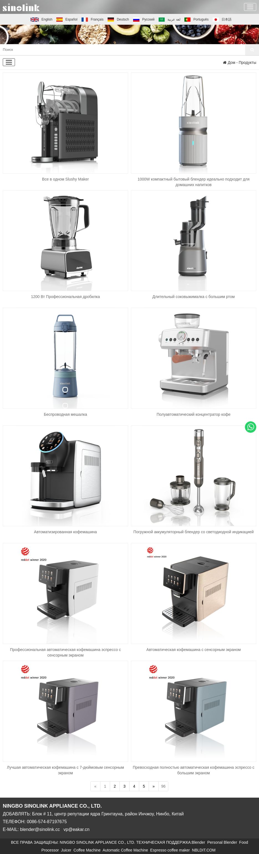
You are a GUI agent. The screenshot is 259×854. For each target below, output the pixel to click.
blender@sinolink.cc (40, 829)
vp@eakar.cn (77, 829)
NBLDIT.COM (205, 850)
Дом (229, 62)
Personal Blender (223, 842)
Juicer (67, 850)
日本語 (222, 19)
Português (196, 19)
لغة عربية (170, 19)
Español (66, 19)
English (41, 19)
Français (93, 19)
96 (163, 786)
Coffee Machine (88, 850)
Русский (143, 19)
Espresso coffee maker (171, 850)
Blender (199, 842)
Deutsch (118, 19)
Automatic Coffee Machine (126, 850)
